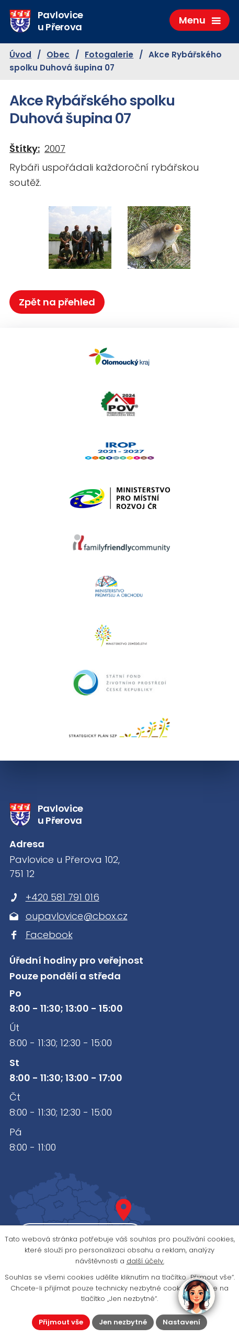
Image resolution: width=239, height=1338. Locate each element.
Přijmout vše (61, 1322)
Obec (58, 54)
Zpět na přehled (57, 302)
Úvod (20, 54)
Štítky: (24, 148)
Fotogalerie (109, 54)
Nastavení (181, 1322)
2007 (54, 148)
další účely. (145, 1261)
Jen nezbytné (123, 1322)
